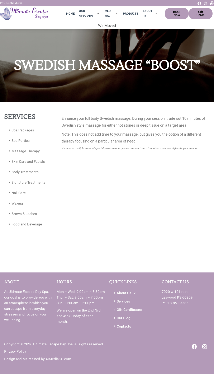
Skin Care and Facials (26, 161)
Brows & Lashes (22, 214)
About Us (150, 13)
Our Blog (121, 318)
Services (121, 301)
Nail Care (16, 193)
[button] (133, 293)
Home (70, 13)
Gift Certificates (127, 310)
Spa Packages (20, 130)
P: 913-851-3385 (11, 3)
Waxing (15, 203)
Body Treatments (23, 172)
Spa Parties (18, 141)
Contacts (122, 326)
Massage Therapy (23, 151)
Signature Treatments (26, 182)
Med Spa (111, 13)
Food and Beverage (24, 224)
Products (130, 13)
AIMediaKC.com (58, 359)
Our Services (89, 13)
